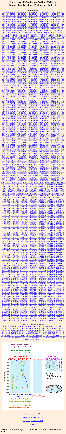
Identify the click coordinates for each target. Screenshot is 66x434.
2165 (55, 63)
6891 (55, 129)
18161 (13, 243)
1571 (3, 51)
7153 (18, 137)
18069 (31, 241)
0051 (58, 14)
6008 (3, 113)
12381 (62, 199)
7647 (14, 151)
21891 (31, 294)
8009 (58, 155)
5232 (14, 98)
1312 (58, 40)
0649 (51, 23)
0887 (62, 29)
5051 (55, 80)
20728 (31, 280)
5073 (62, 82)
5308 (55, 102)
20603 (13, 278)
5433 (3, 111)
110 (2, 336)
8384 (51, 168)
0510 (58, 19)
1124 (13, 34)
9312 (22, 179)
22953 (49, 311)
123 (38, 336)
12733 (26, 223)
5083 (36, 84)
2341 (11, 69)
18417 (4, 247)
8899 (58, 173)
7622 (58, 150)
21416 (53, 285)
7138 (51, 135)
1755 (33, 58)
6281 (18, 118)
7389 (44, 142)
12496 (35, 210)
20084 (8, 269)
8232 (14, 166)
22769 (13, 309)
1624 (40, 52)
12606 (62, 212)
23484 (31, 316)
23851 (8, 320)
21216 (35, 283)
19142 (57, 256)
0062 (36, 16)
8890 (44, 173)
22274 (22, 302)
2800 (51, 71)
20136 (62, 269)
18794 (40, 250)
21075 (62, 282)
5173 (11, 93)
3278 (22, 74)
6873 (11, 129)
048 (14, 330)
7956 (33, 155)
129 (55, 336)
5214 (14, 96)
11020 (57, 190)
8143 (58, 159)
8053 (29, 157)
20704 (22, 280)
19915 (40, 265)
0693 (25, 25)
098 (31, 334)
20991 (44, 282)
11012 (35, 190)
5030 (47, 78)
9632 (55, 179)
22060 (4, 298)
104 (48, 334)
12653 (22, 219)
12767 (49, 225)
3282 (36, 74)
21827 (8, 293)
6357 (22, 122)
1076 (51, 30)
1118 (54, 32)
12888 (53, 230)
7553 (25, 146)
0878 (44, 29)
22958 (58, 311)
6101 (29, 115)
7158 (36, 137)
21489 (44, 287)
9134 (58, 175)
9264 (14, 177)
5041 (25, 80)
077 (34, 332)
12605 (58, 212)
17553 (13, 238)
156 (27, 339)
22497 (35, 304)
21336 (22, 285)
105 (51, 334)
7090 (11, 135)
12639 (22, 217)
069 (11, 332)
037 (46, 328)
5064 (33, 82)
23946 (49, 320)
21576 (31, 289)
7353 (22, 142)
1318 (18, 41)
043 (63, 328)
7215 (62, 139)
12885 (44, 230)
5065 (36, 82)
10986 (26, 188)
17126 (22, 232)
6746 (7, 128)
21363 (31, 285)
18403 (62, 245)
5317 (18, 104)
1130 (34, 34)
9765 (42, 183)
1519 (47, 47)
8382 (44, 168)
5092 (7, 85)
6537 (55, 124)
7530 (58, 144)
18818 (53, 250)
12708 (22, 221)
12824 (49, 228)
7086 (62, 133)
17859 (8, 239)
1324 (36, 41)
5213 (11, 96)
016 (48, 326)
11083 (62, 192)
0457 (18, 19)
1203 (40, 38)
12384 (13, 201)
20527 (62, 274)
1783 (55, 60)
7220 (11, 140)
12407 (13, 203)
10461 (62, 184)
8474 (22, 172)
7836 (55, 153)
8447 (51, 170)
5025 (29, 78)
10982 (8, 188)
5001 (7, 76)
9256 (3, 177)
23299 (35, 315)
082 (48, 332)
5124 (47, 87)
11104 (18, 195)
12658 (44, 219)
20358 (13, 274)
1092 (26, 32)
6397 (14, 124)
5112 (7, 87)
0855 (7, 29)
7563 (44, 146)
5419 (33, 109)
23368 (62, 315)
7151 (11, 137)
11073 (44, 192)
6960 (36, 131)
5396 (29, 107)
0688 (7, 25)
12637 (13, 217)
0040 (51, 14)
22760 (8, 309)
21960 (13, 296)
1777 (33, 60)
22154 (53, 298)
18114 (4, 243)
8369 (18, 168)
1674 (47, 54)
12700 (4, 221)
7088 (3, 135)
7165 (55, 137)
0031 (29, 14)
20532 (8, 276)
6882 (29, 129)
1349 (44, 43)
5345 (29, 106)
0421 (47, 18)
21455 (13, 287)
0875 (33, 29)
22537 (53, 304)
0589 (55, 21)
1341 (18, 43)
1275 (22, 40)
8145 (3, 161)
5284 (62, 100)
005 (17, 326)
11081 (57, 192)
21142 (22, 283)
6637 (33, 126)
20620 (31, 278)
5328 (58, 104)
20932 (17, 282)
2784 (58, 69)
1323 (33, 41)
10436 (13, 184)
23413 (13, 316)
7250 (25, 140)
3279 (25, 74)
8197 (55, 162)
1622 (33, 52)
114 (13, 336)
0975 (29, 30)
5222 (40, 96)
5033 (58, 78)
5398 (36, 107)
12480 (58, 208)
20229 (62, 271)
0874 (29, 29)
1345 (29, 43)
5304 (40, 102)
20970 (31, 282)
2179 (40, 65)
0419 (40, 18)
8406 (25, 170)
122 (35, 336)
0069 (62, 16)
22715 (4, 307)
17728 (58, 238)
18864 (35, 252)
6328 (29, 120)
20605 (17, 278)
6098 (22, 115)
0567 (22, 21)
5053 (62, 80)
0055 (11, 16)
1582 (44, 51)
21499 (53, 287)
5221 (36, 96)
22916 (31, 311)
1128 (27, 34)
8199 (62, 162)
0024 (7, 14)
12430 (35, 205)
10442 (26, 184)
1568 (55, 49)
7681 (3, 153)
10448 (35, 184)
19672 (26, 263)
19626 (13, 263)
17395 (4, 236)
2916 (58, 73)
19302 (58, 258)
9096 (44, 175)
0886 (58, 29)
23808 (62, 318)
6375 (44, 122)
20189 (44, 271)
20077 (4, 269)
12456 (44, 206)
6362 (40, 122)
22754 (58, 307)
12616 (44, 214)
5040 (22, 80)
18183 (22, 243)
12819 (26, 228)
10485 (26, 186)
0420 (44, 18)
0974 (25, 30)
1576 (22, 51)
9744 (58, 181)
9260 (11, 177)
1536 (22, 49)
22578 (13, 305)
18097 (49, 241)
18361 (31, 245)
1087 (7, 32)
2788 (11, 71)
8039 (14, 157)
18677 (40, 249)
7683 (7, 153)
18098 (53, 241)
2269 (22, 67)
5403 (55, 107)
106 (54, 334)
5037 (11, 80)
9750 (2, 183)
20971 (35, 282)
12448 (8, 206)
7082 (47, 133)
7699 (18, 153)
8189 (36, 162)
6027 (51, 113)
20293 (40, 272)
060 (48, 330)
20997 (49, 282)
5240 (44, 98)
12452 (26, 206)
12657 (40, 219)
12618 (53, 214)
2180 (44, 65)
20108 (26, 269)
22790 (31, 309)
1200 (29, 38)
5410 (62, 107)
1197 (18, 38)
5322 (36, 104)
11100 (62, 194)
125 (44, 336)
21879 (8, 294)
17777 (4, 239)
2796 (36, 71)
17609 (31, 238)
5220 (33, 96)
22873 (17, 311)
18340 (22, 245)
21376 (35, 285)
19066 (58, 254)
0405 (22, 18)
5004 (18, 76)
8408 (29, 170)
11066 (40, 192)
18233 (31, 243)
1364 (62, 43)
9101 (51, 175)
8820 (36, 173)
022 (3, 328)
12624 (17, 216)
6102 (33, 115)
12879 (17, 230)
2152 (11, 63)
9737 (55, 181)
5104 (44, 85)
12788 (4, 228)
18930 (58, 252)
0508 (51, 19)
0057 (18, 16)
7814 (47, 153)
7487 (44, 144)
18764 (26, 250)
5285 (3, 102)
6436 (29, 124)
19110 (35, 256)
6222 (22, 117)
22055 (62, 296)
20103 (22, 269)
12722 (53, 221)
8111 (11, 159)
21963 (17, 296)
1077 (55, 30)
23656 (26, 318)
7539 (62, 144)
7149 (3, 137)
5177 (25, 93)
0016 (55, 12)
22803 (35, 309)
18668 (35, 249)
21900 (35, 294)
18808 (49, 250)
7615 (44, 150)
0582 (44, 21)
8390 (58, 168)
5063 (29, 82)
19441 (8, 261)
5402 (51, 107)
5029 (44, 78)
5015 (58, 76)
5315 (11, 104)
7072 (22, 133)
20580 (53, 276)
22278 (26, 302)
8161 (22, 161)
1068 (40, 30)
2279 (58, 67)
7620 (55, 150)
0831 (14, 27)
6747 (11, 128)
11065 (35, 192)
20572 (40, 276)
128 (52, 336)
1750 (14, 58)
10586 (62, 186)
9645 (7, 181)
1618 (22, 52)
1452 (36, 45)
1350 (47, 43)
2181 (47, 65)
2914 (51, 73)
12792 (17, 228)
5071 (55, 82)
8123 (22, 159)
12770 (62, 225)
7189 (36, 139)
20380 (26, 274)
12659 (49, 219)
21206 (31, 283)
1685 (18, 56)
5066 (40, 82)
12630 (44, 216)
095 (23, 334)
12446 (62, 205)
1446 (18, 45)
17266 (4, 234)
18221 (26, 243)
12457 (49, 206)
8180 (14, 162)
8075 (44, 157)
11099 (57, 194)
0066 (51, 16)
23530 (58, 316)
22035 (53, 296)
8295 (62, 166)
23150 (22, 315)
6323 (25, 120)
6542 (58, 124)
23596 (8, 318)
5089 (58, 84)
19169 (4, 258)
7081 (44, 133)
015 (46, 326)
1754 (29, 58)
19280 (44, 258)
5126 (54, 87)
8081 (47, 157)
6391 (58, 122)
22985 (22, 313)
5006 (25, 76)
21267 (44, 283)
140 (23, 337)
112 (7, 336)
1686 (22, 56)
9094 (36, 175)
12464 (13, 208)
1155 (6, 36)
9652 (18, 181)
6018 (18, 113)
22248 (62, 300)
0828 (3, 27)
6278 (7, 118)
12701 (8, 221)
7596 (44, 148)
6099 (25, 115)
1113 (37, 32)
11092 (31, 194)
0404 (18, 18)
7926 (25, 155)
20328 (44, 272)
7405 (62, 142)
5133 (14, 89)
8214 (51, 164)
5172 (7, 93)
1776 (29, 60)
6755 (40, 128)
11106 (27, 195)
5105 (47, 85)
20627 (40, 278)
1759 (47, 58)
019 (57, 326)
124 (41, 336)
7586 (22, 148)
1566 (47, 49)
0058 (22, 16)
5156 (11, 91)
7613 (36, 150)
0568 (25, 21)
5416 (22, 109)
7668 (51, 151)
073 (23, 332)
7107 (36, 135)
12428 (26, 205)
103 (46, 334)
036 (43, 328)
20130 (44, 269)
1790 (18, 62)
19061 (44, 254)
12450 (17, 206)
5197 (33, 95)
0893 (11, 30)
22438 (62, 302)
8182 (18, 162)
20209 (49, 271)
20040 (31, 267)
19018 (26, 254)
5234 (22, 98)
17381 (58, 234)
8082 (51, 157)
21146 (26, 283)
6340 (58, 120)
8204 (14, 164)
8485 (47, 172)
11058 (22, 192)
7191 (44, 139)
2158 (33, 63)
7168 (3, 139)
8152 (18, 161)
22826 (49, 309)
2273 (36, 67)
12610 (17, 214)
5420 (36, 109)
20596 (4, 278)
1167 (49, 36)
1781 (47, 60)
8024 (7, 157)
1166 (45, 36)
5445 (18, 111)
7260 (51, 140)
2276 (47, 67)
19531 (35, 261)
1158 (16, 36)
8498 (3, 173)
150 (51, 337)
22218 (35, 300)
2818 (14, 73)
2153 (14, 63)
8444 (47, 170)
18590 (58, 247)
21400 (49, 285)
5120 (32, 87)
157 (30, 339)
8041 (18, 157)
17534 (4, 238)
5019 (11, 78)
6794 (58, 128)
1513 (25, 47)
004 (14, 326)
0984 (33, 30)
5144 (55, 89)
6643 (55, 126)
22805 (40, 309)
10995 (62, 188)
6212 (7, 117)
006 (20, 326)
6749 (18, 128)
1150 (52, 34)
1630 (51, 52)
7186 (25, 139)
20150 (22, 271)
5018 (7, 78)
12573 (35, 212)
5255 (33, 100)
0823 (55, 25)
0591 (58, 21)
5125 (51, 87)
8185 (29, 162)
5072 (58, 82)
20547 (22, 276)
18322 (13, 245)
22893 (22, 311)
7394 (47, 142)
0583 (47, 21)
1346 (33, 43)
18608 (8, 249)
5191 (11, 95)
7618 (47, 150)
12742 (49, 223)
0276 (11, 18)
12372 (26, 199)
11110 (40, 195)
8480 (33, 172)
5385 (62, 106)
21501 (58, 287)
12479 (53, 208)
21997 (49, 296)
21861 (49, 293)
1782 (51, 60)
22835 (58, 309)
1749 (11, 58)
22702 (58, 305)
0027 (14, 14)
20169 (31, 271)
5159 (22, 91)
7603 (3, 150)
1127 (24, 34)
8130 (40, 159)
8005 (51, 155)
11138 (17, 197)
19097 (26, 256)
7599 (55, 148)
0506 (44, 19)
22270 (17, 302)
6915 (62, 129)
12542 (58, 210)
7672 (58, 151)
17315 (26, 234)
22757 (4, 309)
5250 (18, 100)
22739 (35, 307)
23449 (22, 316)
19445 (17, 261)
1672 (40, 54)
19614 (4, 263)
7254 (40, 140)
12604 (53, 212)
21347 (26, 285)
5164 (40, 91)
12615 (40, 214)
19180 (13, 258)
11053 (4, 192)
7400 (55, 142)
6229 (47, 117)
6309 (14, 120)
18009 (49, 239)
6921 (22, 131)
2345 (25, 69)
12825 (53, 228)
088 (3, 334)
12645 (49, 217)
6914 (58, 129)
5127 (58, 87)
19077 (13, 256)
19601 (58, 261)
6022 (33, 113)
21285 (53, 283)
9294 (47, 177)
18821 (62, 250)
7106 (33, 135)
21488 (40, 287)
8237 (18, 166)
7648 (18, 151)
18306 (58, 243)
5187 (58, 93)
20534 (13, 276)
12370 (17, 199)
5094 (14, 85)
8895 (47, 173)
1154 (2, 36)
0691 (18, 25)
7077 (29, 133)
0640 (22, 23)
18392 (58, 245)
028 (20, 328)
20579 (49, 276)
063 (57, 330)
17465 (35, 236)
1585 (55, 51)
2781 (47, 69)
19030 (31, 254)
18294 (49, 243)
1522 (58, 47)
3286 (51, 74)
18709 (53, 249)
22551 (58, 304)
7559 (40, 146)
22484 (22, 304)
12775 (13, 227)
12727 (8, 223)
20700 (17, 280)
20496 (49, 274)
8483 (44, 172)
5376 (36, 106)
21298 (8, 285)
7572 (62, 146)
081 (46, 332)
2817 (11, 73)
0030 (25, 14)
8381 (40, 168)
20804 (35, 280)
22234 (49, 300)
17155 (35, 232)
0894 (14, 30)
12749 (8, 225)
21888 (22, 294)
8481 (36, 172)
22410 (58, 302)
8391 (62, 168)
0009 (29, 12)
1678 (58, 54)
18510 (35, 247)
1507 (7, 47)
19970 (53, 265)
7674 (62, 151)
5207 (51, 95)
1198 (21, 38)
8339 (11, 168)
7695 (11, 153)
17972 (44, 239)
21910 (49, 294)
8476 (25, 172)
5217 (25, 96)
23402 (8, 316)
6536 (51, 124)
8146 (7, 161)
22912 (26, 311)
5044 (29, 80)
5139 (36, 89)
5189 (3, 95)
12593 (49, 212)
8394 (11, 170)
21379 (40, 285)
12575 (40, 212)
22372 (49, 302)
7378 (29, 142)
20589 (58, 276)
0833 (22, 27)
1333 (51, 41)
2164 (51, 63)
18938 (62, 252)
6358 (25, 122)
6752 (29, 128)
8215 (55, 164)
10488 (31, 186)
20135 (57, 269)
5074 (3, 84)
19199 (22, 258)
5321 (33, 104)
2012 (36, 62)
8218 (3, 166)
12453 (31, 206)
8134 (43, 159)
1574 (14, 51)
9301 (58, 177)
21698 (4, 291)
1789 (14, 62)
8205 (18, 164)
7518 (55, 144)
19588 (49, 261)
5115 (18, 87)
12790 (8, 228)
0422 (51, 18)
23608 (22, 318)
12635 (4, 217)
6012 (14, 113)
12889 (58, 230)
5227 (58, 96)
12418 (58, 203)
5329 (62, 104)
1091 (22, 32)
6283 (25, 118)
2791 (22, 71)
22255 (4, 302)
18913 (49, 252)
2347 (33, 69)
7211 (47, 139)
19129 (49, 256)
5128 (62, 87)
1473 (51, 45)
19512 (31, 261)
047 (11, 330)
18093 (44, 241)
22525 (49, 304)
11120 (4, 197)
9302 (62, 177)
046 (9, 330)
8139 (51, 159)
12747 (62, 223)
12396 (44, 201)
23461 (26, 316)
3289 (62, 74)
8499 (7, 173)
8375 (29, 168)
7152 (14, 137)
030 (26, 328)
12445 (58, 205)
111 (5, 336)
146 (40, 337)
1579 (33, 51)
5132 (11, 89)
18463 (22, 247)
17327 (31, 234)
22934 (40, 311)
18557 (49, 247)
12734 (31, 223)
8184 (25, 162)
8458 (62, 170)
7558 (36, 146)
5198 (36, 95)
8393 (7, 170)
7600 (58, 148)
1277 (29, 40)
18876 (40, 252)
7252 (33, 140)
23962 (53, 320)
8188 (33, 162)
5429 (62, 109)
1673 (44, 54)
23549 (62, 316)
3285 (47, 74)
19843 (17, 265)
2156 (25, 63)
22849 (4, 311)
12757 (35, 225)
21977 (31, 296)
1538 (29, 49)
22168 (62, 298)
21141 (17, 283)
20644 (58, 278)
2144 (44, 62)
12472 (26, 208)
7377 (25, 142)
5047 (40, 80)
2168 (3, 65)
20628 (44, 278)
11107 (31, 195)
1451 (33, 45)
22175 (4, 300)
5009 (36, 76)
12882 (31, 230)
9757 (17, 183)
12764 (44, 225)
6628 (3, 126)
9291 (40, 177)
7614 (40, 150)
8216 (58, 164)
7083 (51, 133)
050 (20, 330)
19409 (58, 260)
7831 (51, 153)
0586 (51, 21)
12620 (62, 214)
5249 (14, 100)
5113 (11, 87)
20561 (31, 276)
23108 (8, 315)
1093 (29, 32)
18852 (22, 252)
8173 (55, 161)
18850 (17, 252)
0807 (36, 25)
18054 (17, 241)
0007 (25, 12)
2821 (25, 73)
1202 (36, 38)
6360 (33, 122)
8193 (44, 162)
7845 (62, 153)
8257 (44, 166)
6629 (7, 126)
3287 (55, 74)
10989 (40, 188)
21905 (44, 294)
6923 (29, 131)
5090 (62, 84)
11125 (13, 197)
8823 (40, 173)
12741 (44, 223)
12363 (48, 197)
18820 (58, 250)
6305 (62, 118)
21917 (53, 294)
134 (6, 337)
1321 (25, 41)
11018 (48, 190)
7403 (58, 142)
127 (50, 336)
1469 (44, 45)
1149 (49, 34)
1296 (55, 40)
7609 (22, 150)
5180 (36, 93)
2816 (7, 73)
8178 (7, 162)
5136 (25, 89)
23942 (40, 320)
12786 (58, 227)
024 (9, 328)
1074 (44, 30)
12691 (58, 219)
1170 (60, 36)
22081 (22, 298)
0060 (29, 16)
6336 (44, 120)
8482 (40, 172)
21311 (17, 285)
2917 (62, 73)
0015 (51, 12)
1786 (3, 62)
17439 (31, 236)
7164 (51, 137)
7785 (36, 153)
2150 (3, 63)
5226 (55, 96)
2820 (22, 73)
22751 (53, 307)
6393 (3, 124)
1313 (62, 40)
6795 (62, 128)
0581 (40, 21)
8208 (29, 164)
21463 (17, 287)
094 (20, 334)
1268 (62, 38)
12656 (35, 219)
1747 (3, 58)
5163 (36, 91)
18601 (4, 249)
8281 (55, 166)
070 (14, 332)
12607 (4, 214)
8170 (47, 161)
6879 (22, 129)
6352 (3, 122)
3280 (29, 74)
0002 (7, 12)
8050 (22, 157)
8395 (14, 170)
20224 (58, 271)
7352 (18, 142)
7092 (14, 135)
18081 (35, 241)
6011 (11, 113)
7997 (47, 155)
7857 (11, 155)
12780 (31, 227)
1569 (58, 49)
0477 (29, 19)
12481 (62, 208)
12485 (17, 210)
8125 (25, 159)
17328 (35, 234)
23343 (49, 315)
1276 (25, 40)
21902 (40, 294)
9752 (6, 183)
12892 (62, 230)
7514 (51, 144)
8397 (18, 170)
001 (6, 326)
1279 (36, 40)
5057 (11, 82)
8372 (22, 168)
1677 (55, 54)
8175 (62, 161)
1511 (18, 47)
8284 (58, 166)
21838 (22, 293)
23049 (44, 313)
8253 (36, 166)
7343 (7, 142)
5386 (3, 107)
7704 (25, 153)
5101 (33, 85)
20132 (49, 269)
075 (29, 332)
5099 (25, 85)
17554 (17, 238)
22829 (53, 309)
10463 (4, 186)
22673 (44, 305)
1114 (40, 32)
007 (23, 326)
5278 (40, 100)
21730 (13, 291)
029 (23, 328)
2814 (62, 71)
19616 (8, 263)
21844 (31, 293)
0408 (33, 18)
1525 (3, 49)
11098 (53, 194)
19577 (44, 261)
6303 (55, 118)
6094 (7, 115)
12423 (13, 205)
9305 (11, 179)
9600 (40, 179)
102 (43, 334)
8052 (25, 157)
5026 (33, 78)
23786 (53, 318)
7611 (29, 150)
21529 (13, 289)
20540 (17, 276)
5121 (36, 87)
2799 (47, 71)
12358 (31, 197)
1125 (16, 34)
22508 (40, 304)
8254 (40, 166)
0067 (55, 16)
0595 (11, 23)
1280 (40, 40)
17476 (49, 236)
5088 (55, 84)
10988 (35, 188)
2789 (14, 71)
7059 (11, 133)
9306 (14, 179)
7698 (14, 153)
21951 (8, 296)
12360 (35, 197)
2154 (18, 63)
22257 (8, 302)
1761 (55, 58)
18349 (26, 245)
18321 (8, 245)
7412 (7, 144)
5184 (51, 93)
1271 (7, 40)
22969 (62, 311)
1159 (20, 36)
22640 (31, 305)
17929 (31, 239)
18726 (62, 249)
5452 (44, 111)
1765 (7, 60)
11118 (61, 195)
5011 (43, 76)
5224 (47, 96)
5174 (14, 93)
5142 (47, 89)
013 (40, 326)
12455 (40, 206)
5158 (18, 91)
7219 (7, 140)
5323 (40, 104)
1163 (34, 36)
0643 (33, 23)
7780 (33, 153)
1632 (58, 52)
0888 (3, 30)
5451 (40, 111)
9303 (3, 179)
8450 (55, 170)
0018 (58, 12)
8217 (62, 164)
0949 (18, 30)
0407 (29, 18)
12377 (44, 199)
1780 (44, 60)
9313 (25, 179)
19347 (22, 260)
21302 (13, 285)
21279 (48, 283)
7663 (40, 151)
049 (17, 330)
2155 (22, 63)
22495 (26, 304)
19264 (40, 258)
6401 (22, 124)
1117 (51, 32)
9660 (33, 181)
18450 (13, 247)
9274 (25, 177)
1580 (36, 51)
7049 (3, 133)
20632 (49, 278)
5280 (47, 100)
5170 (62, 91)
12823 (44, 228)
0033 (36, 14)
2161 (40, 63)
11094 (40, 194)
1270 (3, 40)
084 (54, 332)
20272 (26, 272)
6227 (40, 117)
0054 (7, 16)
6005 (62, 111)
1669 (29, 54)
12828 (4, 230)
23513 (44, 316)
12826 (58, 228)
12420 (4, 205)
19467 (22, 261)
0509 (55, 19)
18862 (31, 252)
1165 (42, 36)
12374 (35, 199)
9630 (47, 179)
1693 (44, 56)
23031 (35, 313)
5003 (14, 76)
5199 (40, 95)
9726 (51, 181)
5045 (33, 80)
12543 (62, 210)
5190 (7, 95)
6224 (29, 117)
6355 (14, 122)
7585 (18, 148)
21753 (22, 291)
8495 (58, 172)
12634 (62, 216)
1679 (62, 54)
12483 (8, 210)
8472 (18, 172)
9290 (36, 177)
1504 (3, 47)
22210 (26, 300)
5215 (18, 96)
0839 (40, 27)
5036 (7, 80)
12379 (53, 199)
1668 (25, 54)
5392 (22, 107)
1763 (62, 58)
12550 (13, 212)
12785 (53, 227)
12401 (58, 201)
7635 (3, 151)
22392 (53, 302)
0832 (18, 27)
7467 (40, 144)
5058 (14, 82)
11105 (22, 195)
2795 (33, 71)
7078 (33, 133)
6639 (40, 126)
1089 (15, 32)
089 (6, 334)
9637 (62, 179)
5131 (7, 89)
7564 (47, 146)
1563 (36, 49)
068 (9, 332)
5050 (51, 80)
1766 (11, 60)
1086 (4, 32)
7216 (3, 140)
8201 (7, 164)
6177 (62, 115)
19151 (62, 256)
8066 (36, 157)
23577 (4, 318)
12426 (22, 205)
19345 (17, 260)
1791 (22, 62)
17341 (44, 234)
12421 (8, 205)
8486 (51, 172)
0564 (11, 21)
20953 (22, 282)
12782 (40, 227)
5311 (3, 104)
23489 (35, 316)
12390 (31, 201)
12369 (13, 199)
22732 (31, 307)
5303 (36, 102)
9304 (7, 179)
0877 (40, 29)
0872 (22, 29)
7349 (14, 142)
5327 (55, 104)
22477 (17, 304)
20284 (35, 272)
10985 (22, 188)
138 (17, 337)
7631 (62, 150)
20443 (31, 274)
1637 (11, 54)
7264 (3, 142)
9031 (22, 175)
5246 (3, 100)
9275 (29, 177)
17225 (58, 232)
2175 (29, 65)
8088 (62, 157)
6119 (51, 115)
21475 (26, 287)
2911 (40, 73)
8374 (25, 168)
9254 (62, 175)
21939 (62, 294)
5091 (3, 85)
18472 (26, 247)
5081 (29, 84)
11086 (13, 194)
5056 (7, 82)
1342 (22, 43)
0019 (62, 12)
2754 (44, 69)
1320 (22, 41)
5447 (25, 111)
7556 (29, 146)
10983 (13, 188)
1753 (25, 58)
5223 (44, 96)
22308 (40, 302)
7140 (58, 135)
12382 (4, 201)
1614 (7, 52)
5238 (36, 98)
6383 (55, 122)
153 (60, 337)
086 (60, 332)
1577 (25, 51)
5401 (47, 107)
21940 (4, 296)
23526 (53, 316)
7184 (18, 139)
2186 (55, 65)
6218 (11, 117)
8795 (29, 173)
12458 (53, 206)
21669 (49, 289)
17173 (44, 232)
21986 (40, 296)
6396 (11, 124)
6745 (3, 128)
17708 (49, 238)
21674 (53, 289)
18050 (13, 241)
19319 (4, 260)
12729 (17, 223)
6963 (40, 131)
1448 (22, 45)
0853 (62, 27)
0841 (47, 27)
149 (48, 337)
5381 (51, 106)
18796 (44, 250)
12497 (40, 210)
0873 (25, 29)
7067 (18, 133)
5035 (3, 80)
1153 (63, 34)
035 (40, 328)
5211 (3, 96)
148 (46, 337)
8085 (55, 157)
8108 (7, 159)
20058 (53, 267)
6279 (11, 118)
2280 (62, 67)
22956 (53, 311)
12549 (8, 212)
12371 (22, 199)
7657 (29, 151)
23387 (4, 316)
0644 (36, 23)
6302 (51, 118)
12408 (17, 203)
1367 (11, 45)
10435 (8, 184)
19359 (31, 260)
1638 (14, 54)
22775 (22, 309)
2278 (55, 67)
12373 (31, 199)
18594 (62, 247)
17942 (35, 239)
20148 (17, 271)
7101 (25, 135)
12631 (49, 216)
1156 (9, 36)
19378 (40, 260)
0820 (44, 25)
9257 (7, 177)
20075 (62, 267)
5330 (3, 106)
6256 (55, 117)
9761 (28, 183)
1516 (36, 47)
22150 (49, 298)
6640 (44, 126)
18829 (13, 252)
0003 (11, 12)
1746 (62, 56)
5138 (33, 89)
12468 (17, 208)
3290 (3, 76)
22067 (13, 298)
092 (14, 334)
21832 (13, 293)
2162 (44, 63)
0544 (3, 21)
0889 (7, 30)
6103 (36, 115)
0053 (3, 16)
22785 (26, 309)
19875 (26, 265)
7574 (3, 148)
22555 (4, 305)
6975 (58, 131)
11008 (31, 190)
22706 (62, 305)
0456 (14, 19)
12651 (13, 219)
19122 (44, 256)
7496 (47, 144)
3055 (11, 74)
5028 (40, 78)
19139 (53, 256)
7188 (33, 139)
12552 (22, 212)
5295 (14, 102)
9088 (25, 175)
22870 (13, 311)
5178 (29, 93)
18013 (53, 239)
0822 (51, 25)
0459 (25, 19)
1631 (55, 52)
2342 (14, 69)
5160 (25, 91)
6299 (40, 118)
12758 (40, 225)
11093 (35, 194)
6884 (36, 129)
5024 (25, 78)
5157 (14, 91)
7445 (29, 144)
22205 (22, 300)
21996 (44, 296)
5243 (55, 98)
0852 (58, 27)
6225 (33, 117)
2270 (25, 67)
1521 (55, 47)
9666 (40, 181)
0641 (25, 23)
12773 (4, 227)
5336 (22, 106)
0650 (55, 23)
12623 (13, 216)
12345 (22, 197)
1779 (40, 60)
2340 (7, 69)
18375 (44, 245)
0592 (62, 21)
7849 (3, 155)
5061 (22, 82)
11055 (13, 192)
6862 (3, 129)
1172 (3, 38)
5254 (29, 100)
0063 (40, 16)
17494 (53, 236)
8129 (36, 159)
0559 (7, 21)
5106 (51, 85)
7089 (7, 135)
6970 (51, 131)
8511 (18, 173)
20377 (22, 274)
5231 (11, 98)
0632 (14, 23)
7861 (14, 155)
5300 (25, 102)
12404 (4, 203)
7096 (22, 135)
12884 (40, 230)
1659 (18, 54)
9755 (13, 183)
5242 (51, 98)
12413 (40, 203)
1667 (22, 54)
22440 (4, 304)
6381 (47, 122)
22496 (31, 304)
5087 (51, 84)
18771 (31, 250)
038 (48, 328)
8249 (29, 166)
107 (57, 334)
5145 (58, 89)
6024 (40, 113)
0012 (40, 12)
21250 (39, 283)
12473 (31, 208)
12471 (22, 208)
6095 (11, 115)
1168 (52, 36)
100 (37, 334)
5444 (14, 111)
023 (6, 328)
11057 (17, 192)
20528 (4, 276)
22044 (58, 296)
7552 (22, 146)
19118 (40, 256)
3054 (7, 74)
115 (16, 336)
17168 (40, 232)
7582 (14, 148)
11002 (18, 190)
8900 (62, 173)
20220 (53, 271)
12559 (31, 212)
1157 (13, 36)
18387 (53, 245)
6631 (14, 126)
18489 (31, 247)
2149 (62, 62)
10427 (54, 183)
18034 (8, 241)
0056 (14, 16)
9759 (24, 183)
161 (41, 339)
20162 (26, 271)
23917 (26, 320)
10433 (63, 183)
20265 (17, 272)
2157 (29, 63)
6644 (58, 126)
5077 (14, 84)
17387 (62, 234)
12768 (53, 225)
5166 (47, 91)
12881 (26, 230)
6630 (11, 126)
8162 (25, 161)
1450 (29, 45)
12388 (26, 201)
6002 (58, 111)
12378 (49, 199)
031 (29, 328)
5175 (18, 93)
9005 (3, 175)
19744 (53, 263)
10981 (4, 188)
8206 (22, 164)
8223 (7, 166)
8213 (47, 164)
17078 (17, 232)
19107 (31, 256)
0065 (47, 16)
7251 (29, 140)
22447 (13, 304)
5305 (44, 102)
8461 (3, 172)
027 (17, 328)
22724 (17, 307)
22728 (26, 307)
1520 (51, 47)
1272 (11, 40)
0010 (33, 12)
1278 (33, 40)
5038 (14, 80)
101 (40, 334)
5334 (18, 106)
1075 (47, 30)
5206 (47, 95)
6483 (33, 124)
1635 (7, 54)
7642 (11, 151)
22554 (62, 304)
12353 (26, 197)
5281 (51, 100)
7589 (29, 148)
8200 (3, 164)
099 (34, 334)
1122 (6, 34)
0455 (11, 19)
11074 (48, 192)
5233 (18, 98)
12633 (58, 216)
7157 (33, 137)
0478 (33, 19)
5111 (4, 87)
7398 (51, 142)
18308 (62, 243)
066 (3, 332)
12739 (40, 223)
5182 (44, 93)
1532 (11, 49)
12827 (62, 228)
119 (27, 336)
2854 (33, 73)
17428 (17, 236)
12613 (31, 214)
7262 (58, 140)
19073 (8, 256)
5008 (33, 76)
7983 (44, 155)
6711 (62, 126)
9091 (29, 175)
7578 (11, 148)
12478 (49, 208)
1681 (3, 56)
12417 (53, 203)
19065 (53, 254)
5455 (51, 111)
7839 (58, 153)
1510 (14, 47)
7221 (14, 140)
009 (29, 326)
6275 (58, 117)
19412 (62, 260)
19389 (44, 260)
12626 (26, 216)
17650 (40, 238)
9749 (62, 181)
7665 (44, 151)
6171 (58, 115)
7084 (55, 133)
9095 (40, 175)
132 (64, 336)
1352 (55, 43)
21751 (17, 291)
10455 (44, 184)
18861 (26, 252)
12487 (22, 210)
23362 (58, 315)
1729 (58, 56)
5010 (40, 76)
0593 (3, 23)
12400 (53, 201)
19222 (35, 258)
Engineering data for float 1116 (33, 421)
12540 (49, 210)
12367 (4, 199)
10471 (17, 186)
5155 (7, 91)
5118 (25, 87)
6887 (44, 129)
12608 (8, 214)
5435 (11, 111)
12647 (58, 217)
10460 (58, 184)
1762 (58, 58)
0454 (7, 19)
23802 (58, 318)
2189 (3, 67)
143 (31, 337)
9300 (55, 177)
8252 (33, 166)
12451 (22, 206)
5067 (44, 82)
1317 (14, 41)
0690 (14, 25)
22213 (31, 300)
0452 (62, 18)
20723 (26, 280)
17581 (22, 238)
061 (51, 330)
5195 (25, 95)
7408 (3, 144)
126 (47, 336)
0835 (29, 27)
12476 (40, 208)
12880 (22, 230)
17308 (22, 234)
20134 (53, 269)
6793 (55, 128)
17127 (26, 232)
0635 (18, 23)
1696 (55, 56)
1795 (29, 62)
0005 (18, 12)
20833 (44, 280)
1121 (2, 34)
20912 (62, 280)
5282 (55, 100)
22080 (17, 298)
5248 (11, 100)
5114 (14, 87)
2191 (11, 67)
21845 (35, 293)
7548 (14, 146)
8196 (51, 162)
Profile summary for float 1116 (33, 417)
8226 (11, 166)
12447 (4, 206)
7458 (36, 144)
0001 (3, 12)
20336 (58, 272)
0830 (11, 27)
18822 (4, 252)
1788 (11, 62)
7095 (18, 135)
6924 (33, 131)
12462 (8, 208)
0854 (3, 29)
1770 (25, 60)
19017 (22, 254)
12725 (4, 223)
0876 (36, 29)
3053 (3, 74)
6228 (44, 117)
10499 (53, 186)
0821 (47, 25)
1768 (18, 60)
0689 (11, 25)
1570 (62, 49)
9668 (44, 181)
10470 (13, 186)
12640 (26, 217)
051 (23, 330)
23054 (49, 313)
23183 (26, 315)
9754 (9, 183)
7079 (36, 133)
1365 (3, 45)
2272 (33, 67)
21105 (4, 283)
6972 (55, 131)
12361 (39, 197)
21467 (22, 287)
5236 (29, 98)
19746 (58, 263)
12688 (53, 219)
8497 (62, 172)
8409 (33, 170)
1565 (44, 49)
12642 (35, 217)
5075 (7, 84)
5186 (55, 93)
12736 (35, 223)
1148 (45, 34)
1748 (7, 58)
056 (37, 330)
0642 (29, 23)
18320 (4, 245)
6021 (29, 113)
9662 (36, 181)
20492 (44, 274)
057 (40, 330)
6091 (58, 113)
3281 (33, 74)
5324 (44, 104)
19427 (4, 261)
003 (11, 326)
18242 (35, 243)
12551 (17, 212)
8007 (55, 155)
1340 (14, 43)
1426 (14, 45)
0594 (7, 23)
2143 (40, 62)
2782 (51, 69)
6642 (51, 126)
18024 (62, 239)
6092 (62, 113)
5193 (18, 95)
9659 (29, 181)
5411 (3, 109)
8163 (29, 161)
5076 (11, 84)
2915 (55, 73)
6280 (14, 118)
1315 (7, 41)
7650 (22, 151)
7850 (7, 155)
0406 (25, 18)
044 (3, 330)
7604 (7, 150)
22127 (44, 298)
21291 (62, 283)
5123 (43, 87)
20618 (22, 278)
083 (51, 332)
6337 (47, 120)
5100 (29, 85)
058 (43, 330)
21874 (62, 293)
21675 (58, 289)
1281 (44, 40)
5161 (29, 91)
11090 (22, 194)
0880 (47, 29)
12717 (49, 221)
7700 (22, 153)
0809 (40, 25)
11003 (22, 190)
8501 (11, 173)
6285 (33, 118)
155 (24, 339)
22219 (40, 300)
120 (30, 336)
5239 (40, 98)
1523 (62, 47)
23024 (31, 313)
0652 (62, 23)
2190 (7, 67)
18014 (58, 239)
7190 (40, 139)
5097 (22, 85)
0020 (3, 14)
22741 (40, 307)
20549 (26, 276)
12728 (13, 223)
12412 (35, 203)
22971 (4, 313)
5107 (55, 85)
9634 (58, 179)
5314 (7, 104)
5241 (47, 98)
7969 (40, 155)
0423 (55, 18)
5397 (33, 107)
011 (34, 326)
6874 (14, 129)
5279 (44, 100)
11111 (44, 195)
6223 (25, 117)
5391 (18, 107)
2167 (62, 63)
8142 (54, 159)
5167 (51, 91)
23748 (44, 318)
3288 (58, 74)
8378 (33, 168)
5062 (25, 82)
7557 (33, 146)
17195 (53, 232)
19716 (40, 263)
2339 (3, 69)
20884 (58, 280)
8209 (33, 164)
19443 (13, 261)
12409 (22, 203)
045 (6, 330)
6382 (51, 122)
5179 (33, 93)
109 (63, 334)
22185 (8, 300)
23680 (31, 318)
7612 (33, 150)
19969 (49, 265)
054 (31, 330)
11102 (9, 195)
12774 (8, 227)
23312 (40, 315)
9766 (46, 183)
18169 (17, 243)
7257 (44, 140)
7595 (40, 148)
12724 (62, 221)
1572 (7, 51)
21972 (22, 296)
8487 (55, 172)
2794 (29, 71)
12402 (62, 201)
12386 (22, 201)
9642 (3, 181)
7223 (22, 140)
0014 (47, 12)
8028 (11, 157)
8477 (29, 172)
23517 (49, 316)
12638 (17, 217)
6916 (3, 131)
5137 (29, 89)
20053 (44, 267)
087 (63, 332)
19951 (44, 265)
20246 (8, 272)
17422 (13, 236)
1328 (47, 41)
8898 (55, 173)
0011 (36, 12)
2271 (29, 67)
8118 (14, 159)
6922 (25, 131)
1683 (11, 56)
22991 (26, 313)
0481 (40, 19)
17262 (62, 232)
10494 (40, 186)
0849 (51, 27)
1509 (11, 47)
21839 (26, 293)
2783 (55, 69)
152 (57, 337)
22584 (17, 305)
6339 (55, 120)
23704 (35, 318)
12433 (44, 205)
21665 (44, 289)
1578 (29, 51)
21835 (17, 293)
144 (34, 337)
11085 (9, 194)
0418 (36, 18)
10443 (31, 184)
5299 (22, 102)
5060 (18, 82)
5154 (3, 91)
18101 (58, 241)
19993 (4, 267)
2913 (47, 73)
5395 (25, 107)
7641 (7, 151)
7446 (33, 144)
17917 (26, 239)
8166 (40, 161)
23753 (49, 318)
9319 (36, 179)
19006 (13, 254)
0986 (36, 30)
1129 (31, 34)
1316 (11, 41)
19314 (62, 258)
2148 (58, 62)
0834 (25, 27)
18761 (22, 250)
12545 (4, 212)
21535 (17, 289)
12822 (40, 228)
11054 (9, 192)
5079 (22, 84)
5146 (62, 89)
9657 (25, 181)
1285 (51, 40)
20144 (13, 271)
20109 (31, 269)
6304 (58, 118)
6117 (47, 115)
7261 (55, 140)
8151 (14, 161)
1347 (36, 43)
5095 (18, 85)
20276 (31, 272)
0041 (55, 14)
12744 (53, 223)
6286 (36, 118)
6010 (7, 113)
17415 (8, 236)
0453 (3, 19)
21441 (8, 287)
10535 (58, 186)
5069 (51, 82)
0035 (44, 14)
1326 (40, 41)
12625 (22, 216)
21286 (57, 283)
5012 (47, 76)
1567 (51, 49)
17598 (26, 238)
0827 (62, 25)
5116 (21, 87)
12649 (4, 219)
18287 (44, 243)
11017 (44, 190)
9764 (39, 183)
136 (11, 337)
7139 (54, 135)
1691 (36, 56)
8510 (14, 173)
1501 (55, 45)
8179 (11, 162)
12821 (35, 228)
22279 (31, 302)
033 (34, 328)
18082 (40, 241)
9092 (33, 175)
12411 (31, 203)
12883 (35, 230)
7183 (14, 139)
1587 (62, 51)
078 (37, 332)
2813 (58, 71)
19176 (8, 258)
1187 (11, 38)
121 (32, 336)
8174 (58, 161)
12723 (58, 221)
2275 (44, 67)
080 (43, 332)
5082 (33, 84)
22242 (53, 300)
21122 (13, 283)
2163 (47, 63)
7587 (25, 148)
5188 (62, 93)
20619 (26, 278)
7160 (44, 137)
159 (36, 339)
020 (60, 326)
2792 (25, 71)
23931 (31, 320)
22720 (8, 307)
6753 (33, 128)
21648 (35, 289)
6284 (29, 118)
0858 (18, 29)
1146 (38, 34)
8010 (62, 155)
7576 (7, 148)
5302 (33, 102)
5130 (3, 89)
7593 (33, 148)
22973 (13, 313)
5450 (36, 111)
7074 (25, 133)
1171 (63, 36)
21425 (58, 285)
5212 (7, 96)
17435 (26, 236)
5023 (22, 78)
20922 (8, 282)
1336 (62, 41)
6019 (22, 113)
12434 (49, 205)
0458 (22, 19)
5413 (11, 109)
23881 (22, 320)
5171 (3, 93)
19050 (40, 254)
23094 (4, 315)
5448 (29, 111)
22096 (35, 298)
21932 (58, 294)
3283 (40, 74)
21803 (40, 291)
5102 (36, 85)
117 (21, 336)
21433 (62, 285)
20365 (17, 274)
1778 (36, 60)
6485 (40, 124)
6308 (11, 120)
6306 (3, 120)
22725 (22, 307)
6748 (14, 128)
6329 (33, 120)
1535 (18, 49)
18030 (4, 241)
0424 (58, 18)
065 (63, 330)
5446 (22, 111)
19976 (58, 265)
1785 (62, 60)
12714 (40, 221)
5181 (40, 93)
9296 (51, 177)
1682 (7, 56)
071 (17, 332)
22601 (22, 305)
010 (31, 326)
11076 (53, 192)
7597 (47, 148)
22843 (62, 309)
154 (63, 337)
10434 (4, 184)
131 (61, 336)
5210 (62, 95)
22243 (58, 300)
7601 (62, 148)
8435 (40, 170)
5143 (51, 89)
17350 (49, 234)
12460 (62, 206)
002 (9, 326)
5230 (7, 98)
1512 (22, 47)
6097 (18, 115)
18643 (22, 249)
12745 (58, 223)
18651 (26, 249)
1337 (3, 43)
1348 (40, 43)
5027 (36, 78)
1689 (33, 56)
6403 (25, 124)
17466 (40, 236)
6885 (40, 129)
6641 (47, 126)
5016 (62, 76)
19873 (22, 265)
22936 (44, 311)
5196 (29, 95)
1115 (44, 32)
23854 (17, 320)
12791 (13, 228)
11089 (18, 194)
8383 (47, 168)
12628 (35, 216)
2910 (36, 73)
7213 (55, 139)
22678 (49, 305)
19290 (49, 258)
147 (43, 337)
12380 (58, 199)
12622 (8, 216)
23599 (17, 318)
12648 (62, 217)
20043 (35, 267)
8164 (33, 161)
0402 (14, 18)
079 (40, 332)
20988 (40, 282)
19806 (8, 265)
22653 (35, 305)
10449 (40, 184)
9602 (44, 179)
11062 (26, 192)
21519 (4, 289)
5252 (25, 100)
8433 (36, 170)
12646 (53, 217)
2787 (7, 71)
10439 (22, 184)
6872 (7, 129)
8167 (44, 161)
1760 (51, 58)
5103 (40, 85)
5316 (14, 104)
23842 (4, 320)
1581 (40, 51)
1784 (58, 60)
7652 (25, 151)
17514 (58, 236)
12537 (44, 210)
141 (26, 337)
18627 (13, 249)
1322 (29, 41)
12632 (53, 216)
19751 (62, 263)
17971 (40, 239)
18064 (22, 241)
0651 (58, 23)
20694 (13, 280)
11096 (44, 194)
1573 (11, 51)
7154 (22, 137)
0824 (58, 25)
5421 (40, 109)
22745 (49, 307)
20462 (35, 274)
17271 (13, 234)
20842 (49, 280)
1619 (25, 52)
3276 (14, 74)
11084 (4, 194)
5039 (18, 80)
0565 (14, 21)
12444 (53, 205)
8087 (58, 157)
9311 (18, 179)
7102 (29, 135)
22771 (17, 309)
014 (43, 326)
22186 (13, 300)
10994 (58, 188)
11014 (40, 190)
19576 (40, 261)
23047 (40, 313)
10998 (13, 190)
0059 (25, 16)
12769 (58, 225)
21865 (53, 293)
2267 (14, 67)
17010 (4, 232)
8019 (3, 157)
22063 (8, 298)
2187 (58, 65)
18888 (44, 252)
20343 (62, 272)
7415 (11, 144)
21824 (4, 293)
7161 (47, 137)
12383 (8, 201)
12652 (17, 219)
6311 (22, 120)
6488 (47, 124)
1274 (18, 40)
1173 (7, 38)
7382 (36, 142)
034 (37, 328)
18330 (17, 245)
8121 (18, 159)
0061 (33, 16)
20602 (8, 278)
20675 (8, 280)
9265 (18, 177)
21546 (22, 289)
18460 (17, 247)
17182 (49, 232)
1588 (3, 52)
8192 (40, 162)
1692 (40, 56)
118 (24, 336)
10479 (22, 186)
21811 (53, 291)
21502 (62, 287)
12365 (57, 197)
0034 (40, 14)
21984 (35, 296)
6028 (55, 113)
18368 (35, 245)
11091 (26, 194)
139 (20, 337)
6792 (51, 128)
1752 (22, 58)
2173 (22, 65)
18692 (44, 249)
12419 (62, 203)
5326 (51, 104)
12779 (26, 227)
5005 (22, 76)
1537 (25, 49)
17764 (62, 238)
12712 (35, 221)
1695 (51, 56)
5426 (58, 109)
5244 (58, 98)
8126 (29, 159)
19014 (17, 254)
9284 (33, 177)
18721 (58, 249)
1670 (33, 54)
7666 (47, 151)
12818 (22, 228)
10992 (53, 188)
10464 (8, 186)
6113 (40, 115)
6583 (62, 124)
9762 (31, 183)
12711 (31, 221)
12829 (8, 230)
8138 (47, 159)
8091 (3, 159)
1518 (44, 47)
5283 (58, 100)
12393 (35, 201)
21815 (58, 291)
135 (9, 337)
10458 (53, 184)
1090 (18, 32)
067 (6, 332)
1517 (40, 47)
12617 (49, 214)
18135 (8, 243)
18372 (40, 245)
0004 (14, 12)
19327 (8, 260)
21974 (26, 296)
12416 (49, 203)
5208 (55, 95)
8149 (11, 161)
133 (3, 337)
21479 (31, 287)
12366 (62, 197)
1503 (62, 45)
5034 (62, 78)
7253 (36, 140)
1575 (18, 51)
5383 (55, 106)
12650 (8, 219)
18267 (40, 243)
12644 (44, 217)
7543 (3, 146)
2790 (18, 71)
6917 (7, 131)
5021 (18, 78)
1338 (7, 43)
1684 (14, 56)
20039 (26, 267)
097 (29, 334)
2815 (3, 73)
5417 (25, 109)
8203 (11, 164)
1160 (24, 36)
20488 (40, 274)
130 (58, 336)
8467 (11, 172)
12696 (62, 219)
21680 (62, 289)
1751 (18, 58)
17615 (35, 238)
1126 (20, 34)
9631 (51, 179)
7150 (7, 137)
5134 (18, 89)
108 (60, 334)
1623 (36, 52)
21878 (4, 294)
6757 (47, 128)
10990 (44, 188)
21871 (58, 293)
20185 (40, 271)
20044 (40, 267)
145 (37, 337)
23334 (44, 315)
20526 (58, 274)
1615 (11, 52)
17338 (40, 234)
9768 (50, 183)
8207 (25, 164)
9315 (29, 179)
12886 (49, 230)
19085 (17, 256)
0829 (7, 27)
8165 (36, 161)
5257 (36, 100)
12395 (40, 201)
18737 (4, 250)
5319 (25, 104)
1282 (47, 40)
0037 (47, 14)
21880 (13, 294)
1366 (7, 45)
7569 (58, 146)
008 (26, 326)
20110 (35, 269)
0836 (33, 27)
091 (11, 334)
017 (51, 326)
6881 (25, 129)
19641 (17, 263)
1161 (27, 36)
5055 (3, 82)
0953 (22, 30)
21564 (26, 289)
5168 (55, 91)
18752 (13, 250)
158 (33, 339)
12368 (8, 199)
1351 (51, 43)
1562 (33, 49)
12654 (26, 219)
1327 (44, 41)
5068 (47, 82)
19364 (35, 260)
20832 (40, 280)
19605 (62, 261)
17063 (8, 232)
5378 (44, 106)
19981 (62, 265)
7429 (25, 144)
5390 (14, 107)
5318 (22, 104)
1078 (58, 30)
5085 (44, 84)
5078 (18, 84)
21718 (8, 291)
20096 (17, 269)
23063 (58, 313)
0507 (47, 19)
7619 (51, 150)
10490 (35, 186)
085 (57, 332)
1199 (25, 38)
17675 (44, 238)
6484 (36, 124)
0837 (36, 27)
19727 (49, 263)
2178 (36, 65)
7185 (22, 139)
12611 (22, 214)
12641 (31, 217)
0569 (29, 21)
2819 (18, 73)
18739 (8, 250)
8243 (22, 166)
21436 (4, 287)
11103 (14, 195)
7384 (40, 142)
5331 (7, 106)
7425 (18, 144)
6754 (36, 128)
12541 (53, 210)
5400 (44, 107)
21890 (26, 294)
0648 (47, 23)
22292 (35, 302)
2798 (44, 71)
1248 (58, 38)
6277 (3, 118)
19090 (22, 256)
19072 (4, 256)
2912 (44, 73)
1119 (58, 32)
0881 (51, 29)
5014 (55, 76)
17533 (62, 236)
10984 (17, 188)
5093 (11, 85)
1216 (54, 38)
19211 (26, 258)
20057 (49, 267)
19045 (35, 254)
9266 (22, 177)
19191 (17, 258)
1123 (9, 34)
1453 (40, 45)
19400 (49, 260)
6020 (25, 113)
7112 (40, 135)
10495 (44, 186)
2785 (62, 69)
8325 (7, 168)
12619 (58, 214)
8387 (55, 168)
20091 (13, 269)
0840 (44, 27)
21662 (40, 289)
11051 (62, 190)
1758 (44, 58)
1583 (47, 51)
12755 (31, 225)
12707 (17, 221)
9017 (11, 175)
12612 (26, 214)
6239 (51, 117)
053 (29, 330)
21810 (49, 291)
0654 (3, 25)
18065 (26, 241)
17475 (44, 236)
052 (26, 330)
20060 (58, 267)
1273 (14, 40)
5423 (47, 109)
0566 (18, 21)
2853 (29, 73)
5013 (51, 76)
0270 (7, 18)
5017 (3, 78)
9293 (44, 177)
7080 (40, 133)
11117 (57, 195)
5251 (22, 100)
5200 (44, 95)
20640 (53, 278)
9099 (47, 175)
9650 (14, 181)
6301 (47, 118)
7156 (29, 137)
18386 (49, 245)
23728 (40, 318)
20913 (4, 282)
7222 (18, 140)
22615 (26, 305)
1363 (58, 43)
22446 (8, 304)
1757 (40, 58)
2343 (18, 69)
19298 (53, 258)
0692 (22, 25)
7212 (51, 139)
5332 (11, 106)
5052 (58, 80)
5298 (18, 102)
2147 (55, 62)
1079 (62, 30)
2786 (3, 71)
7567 (51, 146)
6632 (18, 126)
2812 (55, 71)
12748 (4, 225)
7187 (29, 139)
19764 (4, 265)
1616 (14, 52)
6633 (22, 126)
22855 (8, 311)
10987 (31, 188)
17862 (13, 239)
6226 (36, 117)
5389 (11, 107)
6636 (29, 126)
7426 (22, 144)
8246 (25, 166)
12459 (58, 206)
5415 (18, 109)
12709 (26, 221)
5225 (51, 96)
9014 (7, 175)
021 (63, 326)
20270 (22, 272)
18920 (53, 252)
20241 (4, 272)
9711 (47, 181)
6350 (62, 120)
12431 (40, 205)
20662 (4, 280)
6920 (18, 131)
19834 (13, 265)
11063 (31, 192)
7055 (7, 133)
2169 (7, 65)
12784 (49, 227)
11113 (52, 195)
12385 (17, 201)
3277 (18, 74)
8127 (33, 159)
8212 (44, 164)
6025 (44, 113)
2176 (33, 65)
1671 (36, 54)
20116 (40, 269)
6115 (44, 115)
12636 (8, 217)
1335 (58, 41)
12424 (17, 205)
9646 (11, 181)
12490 (26, 210)
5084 (40, 84)
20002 (17, 267)
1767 (14, 60)
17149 (31, 232)
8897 (51, 173)
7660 (33, 151)
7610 (25, 150)
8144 (62, 159)
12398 (49, 201)
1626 (47, 52)
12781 (35, 227)
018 (54, 326)
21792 (35, 291)
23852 (13, 320)
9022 (18, 175)
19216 (31, 258)
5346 (33, 106)
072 (20, 332)
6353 (7, 122)
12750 (13, 225)
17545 (8, 238)
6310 (18, 120)
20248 (13, 272)
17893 (17, 239)
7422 (14, 144)
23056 (53, 313)
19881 (35, 265)
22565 (8, 305)
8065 (33, 157)
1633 (62, 52)
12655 (31, 219)
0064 (44, 16)
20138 (8, 271)
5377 (40, 106)
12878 (13, 230)
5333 (14, 106)
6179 (3, 117)
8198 (58, 162)
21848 (40, 293)
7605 (11, 150)
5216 (22, 96)
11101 (5, 195)
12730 (22, 223)
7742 (29, 153)
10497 (49, 186)
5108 (58, 85)
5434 (7, 111)
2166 (58, 63)
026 (14, 328)
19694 (31, 263)
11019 (53, 190)
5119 (29, 87)
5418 (29, 109)
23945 (44, 320)
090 (9, 334)
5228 (62, 96)
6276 (62, 117)
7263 (62, 140)
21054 (58, 282)
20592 (62, 276)
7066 (14, 133)
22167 (58, 298)
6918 (11, 131)
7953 (29, 155)
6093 (3, 115)
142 (29, 337)
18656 (31, 249)
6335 (40, 120)
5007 (29, 76)
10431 (59, 183)
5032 (55, 78)
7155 (25, 137)
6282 (22, 118)
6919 (14, 131)
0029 (22, 14)
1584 (51, 51)
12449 (13, 206)
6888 (47, 129)
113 (10, 336)
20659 (62, 278)
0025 (11, 14)
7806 (44, 153)
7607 (18, 150)
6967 (44, 131)
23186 (31, 315)
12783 (44, 227)
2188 (62, 65)
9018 (14, 175)
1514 (29, 47)
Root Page (33, 424)
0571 (36, 21)
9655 (22, 181)
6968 (47, 131)
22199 (17, 300)
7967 (36, 155)
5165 (44, 91)
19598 (53, 261)
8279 (51, 166)
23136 (17, 315)
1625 (44, 52)
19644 (22, 263)
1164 (38, 36)
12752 (22, 225)
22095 (31, 298)
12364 (53, 197)
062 (54, 330)
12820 (31, 228)
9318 (33, 179)
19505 (26, 261)
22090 (26, 298)
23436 (17, 316)
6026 (47, 113)
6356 (18, 122)
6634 (25, 126)
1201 (32, 38)
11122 (8, 197)
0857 (14, 29)
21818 (62, 291)
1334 (55, 41)
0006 (22, 12)
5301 (29, 102)
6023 (36, 113)
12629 (40, 216)
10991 (49, 188)
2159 (36, 63)
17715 (53, 238)
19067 (62, 254)
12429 (31, 205)
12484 (13, 210)
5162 (33, 91)
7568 (55, 146)
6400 (18, 124)
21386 (44, 285)
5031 (51, 78)
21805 (44, 291)
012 (37, 326)
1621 (29, 52)
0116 (3, 18)
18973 (4, 254)
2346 (29, 69)
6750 (22, 128)
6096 (14, 115)
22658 (40, 305)
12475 (35, 208)
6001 (55, 111)
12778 (22, 227)
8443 (44, 170)
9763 (35, 183)
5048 (44, 80)
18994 (8, 254)
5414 (14, 109)
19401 (53, 260)
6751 (25, 128)
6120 (54, 115)
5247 (7, 100)
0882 (55, 29)
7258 (47, 140)
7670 (55, 151)
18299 (53, 243)
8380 (36, 168)
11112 (48, 195)
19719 (44, 263)
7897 (18, 155)
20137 (4, 271)
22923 (35, 311)
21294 (4, 285)
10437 (17, 184)
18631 (17, 249)
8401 (22, 170)
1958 (33, 62)
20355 (8, 274)
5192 (14, 95)
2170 (11, 65)
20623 (35, 278)
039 (51, 328)
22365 (44, 302)
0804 (29, 25)
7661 (36, 151)
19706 (35, 263)
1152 (60, 34)
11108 (35, 195)
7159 (40, 137)
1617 (18, 52)
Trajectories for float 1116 (33, 414)
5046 (36, 80)
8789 (25, 173)
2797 (40, 71)
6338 (51, 120)
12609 (13, 214)
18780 (35, 250)
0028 (18, 14)
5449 (33, 111)
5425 (55, 109)
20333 (53, 272)
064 (60, 330)
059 (46, 330)
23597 (13, 318)
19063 (49, 254)
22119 (40, 298)
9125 (55, 175)
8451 (58, 170)
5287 (7, 102)
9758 (20, 183)
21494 (49, 287)
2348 (36, 69)
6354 (11, 122)
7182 (11, 139)
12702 (13, 221)
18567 (53, 247)
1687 (25, 56)
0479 (36, 19)
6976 (62, 131)
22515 (44, 304)
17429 (22, 236)
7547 (11, 146)
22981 (17, 313)
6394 (7, 124)
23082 (62, 313)
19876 (31, 265)
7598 (51, 148)
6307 (7, 120)
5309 (58, 102)
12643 (40, 217)
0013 (44, 12)
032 (31, 328)
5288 (11, 102)
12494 (31, 210)
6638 (36, 126)
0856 (11, 29)
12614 (35, 214)
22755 (62, 307)
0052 (62, 14)
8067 (40, 157)
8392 (3, 170)
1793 (25, 62)
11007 (26, 190)
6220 (18, 117)
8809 (33, 173)
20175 (35, 271)
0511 (62, 19)
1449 (25, 45)
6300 (44, 118)
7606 (14, 150)
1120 (61, 32)
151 (54, 337)
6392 (62, 122)
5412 (7, 109)
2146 (51, 62)
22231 (44, 300)
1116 (47, 32)
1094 (33, 32)
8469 (14, 172)
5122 (40, 87)
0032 (33, 14)
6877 (18, 129)
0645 (40, 23)
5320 (29, 104)
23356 (53, 315)
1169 (56, 36)
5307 (51, 102)
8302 (3, 168)
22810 (44, 309)
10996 (4, 190)
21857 (44, 293)
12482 (4, 210)
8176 (3, 162)
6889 (51, 129)
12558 (26, 212)
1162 (31, 36)
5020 (14, 78)
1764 (3, 60)
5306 (47, 102)
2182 (51, 65)
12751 (17, 225)
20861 (53, 280)
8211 (40, 164)
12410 (26, 203)
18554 (44, 247)
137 (14, 337)
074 (26, 332)
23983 (58, 320)
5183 (47, 93)
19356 (26, 260)
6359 (29, 122)
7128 (47, 135)
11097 (48, 194)
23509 (40, 316)
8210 (36, 164)
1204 (43, 38)
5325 (47, 104)
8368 (14, 168)
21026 (53, 282)
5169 (58, 91)
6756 (44, 128)
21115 (8, 283)
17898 (22, 239)
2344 (22, 69)
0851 (55, 27)
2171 (14, 65)
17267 (8, 234)
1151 (56, 34)
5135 (22, 89)
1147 (42, 34)
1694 (47, 56)
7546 (7, 146)
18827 (8, 252)
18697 (49, 249)
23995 (62, 320)
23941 (35, 320)
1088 (11, 32)
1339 (11, 43)
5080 (25, 84)
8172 (51, 161)
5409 (58, 107)
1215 (51, 38)
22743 (44, 307)
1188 (14, 38)
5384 (58, 106)
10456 (49, 184)
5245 (62, 98)
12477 (44, 208)
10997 (9, 190)
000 (3, 326)
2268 (18, 67)
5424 (51, 109)
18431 (8, 247)
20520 (53, 274)
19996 (8, 267)
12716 (44, 221)
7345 (11, 142)
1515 (33, 47)
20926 (13, 282)
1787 (7, 62)
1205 (47, 38)
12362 (44, 197)
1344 (25, 43)
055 (34, 330)
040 (54, 328)
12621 (4, 216)
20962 (26, 282)
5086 (47, 84)
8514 (22, 173)
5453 (47, 111)
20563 (35, 276)
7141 (62, 135)
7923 (22, 155)
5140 (40, 89)
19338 (13, 260)
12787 (62, 227)
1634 (3, 54)
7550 (18, 146)
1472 (47, 45)
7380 (33, 142)
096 (26, 334)
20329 (49, 272)
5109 (62, 85)
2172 (18, 65)
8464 (7, 172)
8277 (47, 166)
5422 (44, 109)
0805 (33, 25)
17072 (13, 232)
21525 (8, 289)
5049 (47, 80)
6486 (44, 124)
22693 (53, 305)
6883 (33, 129)
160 (38, 339)
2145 (47, 62)
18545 (40, 247)
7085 (58, 133)
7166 (58, 137)
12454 (35, 206)
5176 (22, 93)
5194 (22, 95)
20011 (22, 267)
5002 (11, 76)
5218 (29, 96)
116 (18, 336)
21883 (17, 294)
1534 (14, 49)
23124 (13, 315)
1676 (51, 54)
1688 (29, 56)
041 (57, 328)
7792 (40, 153)
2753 (40, 69)
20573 (44, 276)
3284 (44, 74)
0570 (33, 21)
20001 (13, 267)
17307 (17, 234)
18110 (62, 241)
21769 (26, 291)
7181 (7, 139)
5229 (3, 98)
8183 (22, 162)
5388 (7, 107)
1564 (40, 49)
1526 (7, 49)
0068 (58, 16)
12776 (17, 227)
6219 (14, 117)
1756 (36, 58)
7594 (36, 148)
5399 (40, 107)
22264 (13, 302)
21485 (35, 287)
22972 (8, 313)
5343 (25, 106)
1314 (3, 41)
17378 (53, 234)
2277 (51, 67)
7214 (58, 139)
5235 (25, 98)
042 (60, 328)
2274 (40, 67)
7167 (62, 137)
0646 (44, 23)
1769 (22, 60)
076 (31, 332)
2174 (25, 65)
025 (11, 328)
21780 (31, 291)
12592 (44, 212)
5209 (58, 95)
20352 (4, 274)
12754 (26, 225)
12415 (44, 203)
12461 (4, 208)
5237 (33, 98)
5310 (62, 102)
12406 (8, 203)
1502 (58, 45)
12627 (31, 216)
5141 (44, 89)
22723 (13, 307)
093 (17, 334)
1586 (58, 51)
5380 (47, 106)
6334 (36, 120)
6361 (36, 122)
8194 (47, 162)
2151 (7, 63)
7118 (43, 135)
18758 (17, 250)
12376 (40, 199)
